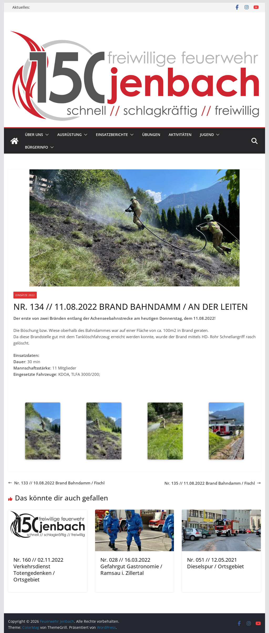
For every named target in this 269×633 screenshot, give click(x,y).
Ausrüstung (69, 134)
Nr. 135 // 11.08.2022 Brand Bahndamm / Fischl (212, 483)
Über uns (34, 134)
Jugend (207, 134)
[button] (46, 134)
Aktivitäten (180, 134)
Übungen (151, 134)
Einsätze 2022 (25, 295)
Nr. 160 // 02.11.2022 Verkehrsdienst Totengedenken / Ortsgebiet (38, 569)
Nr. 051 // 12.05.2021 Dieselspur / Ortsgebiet (215, 563)
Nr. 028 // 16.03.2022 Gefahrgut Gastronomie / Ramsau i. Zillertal (131, 566)
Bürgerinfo (36, 147)
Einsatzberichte (112, 134)
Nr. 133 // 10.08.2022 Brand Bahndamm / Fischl (56, 482)
